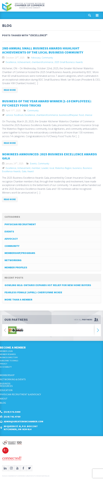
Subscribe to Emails (9, 360)
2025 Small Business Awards (68, 62)
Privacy (3, 364)
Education (6, 390)
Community (47, 57)
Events (33, 163)
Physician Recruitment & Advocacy (20, 394)
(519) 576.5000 (12, 411)
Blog (3, 402)
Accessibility (6, 367)
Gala (24, 171)
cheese (88, 115)
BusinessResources (6, 384)
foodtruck (19, 115)
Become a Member (13, 347)
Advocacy (36, 57)
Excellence (11, 62)
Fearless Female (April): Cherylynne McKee (33, 292)
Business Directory (9, 357)
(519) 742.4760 (12, 416)
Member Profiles (16, 267)
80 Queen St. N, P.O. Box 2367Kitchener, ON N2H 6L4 (21, 428)
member (36, 168)
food (81, 115)
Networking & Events (13, 379)
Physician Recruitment (20, 224)
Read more (10, 89)
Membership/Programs (20, 253)
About (4, 398)
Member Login (6, 351)
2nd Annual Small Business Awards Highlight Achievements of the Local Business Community (42, 50)
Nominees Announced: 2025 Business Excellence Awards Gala (49, 156)
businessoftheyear (68, 115)
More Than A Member (18, 299)
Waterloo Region (63, 168)
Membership (7, 375)
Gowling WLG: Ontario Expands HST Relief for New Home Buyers (48, 285)
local (52, 168)
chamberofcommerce (42, 62)
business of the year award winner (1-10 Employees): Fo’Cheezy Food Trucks (47, 103)
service (9, 115)
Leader (44, 168)
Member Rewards (8, 354)
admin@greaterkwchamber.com (23, 421)
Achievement (24, 62)
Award (30, 171)
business (77, 168)
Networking (13, 260)
